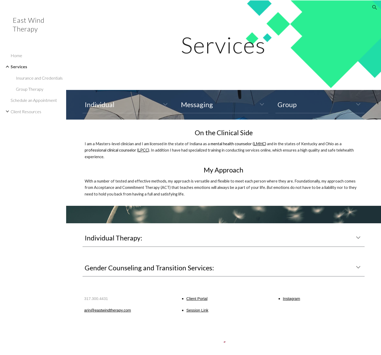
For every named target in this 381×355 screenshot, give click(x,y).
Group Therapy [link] (29, 89)
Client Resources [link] (26, 111)
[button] (374, 7)
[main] (223, 44)
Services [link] (19, 66)
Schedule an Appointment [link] (34, 100)
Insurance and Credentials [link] (39, 77)
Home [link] (16, 55)
